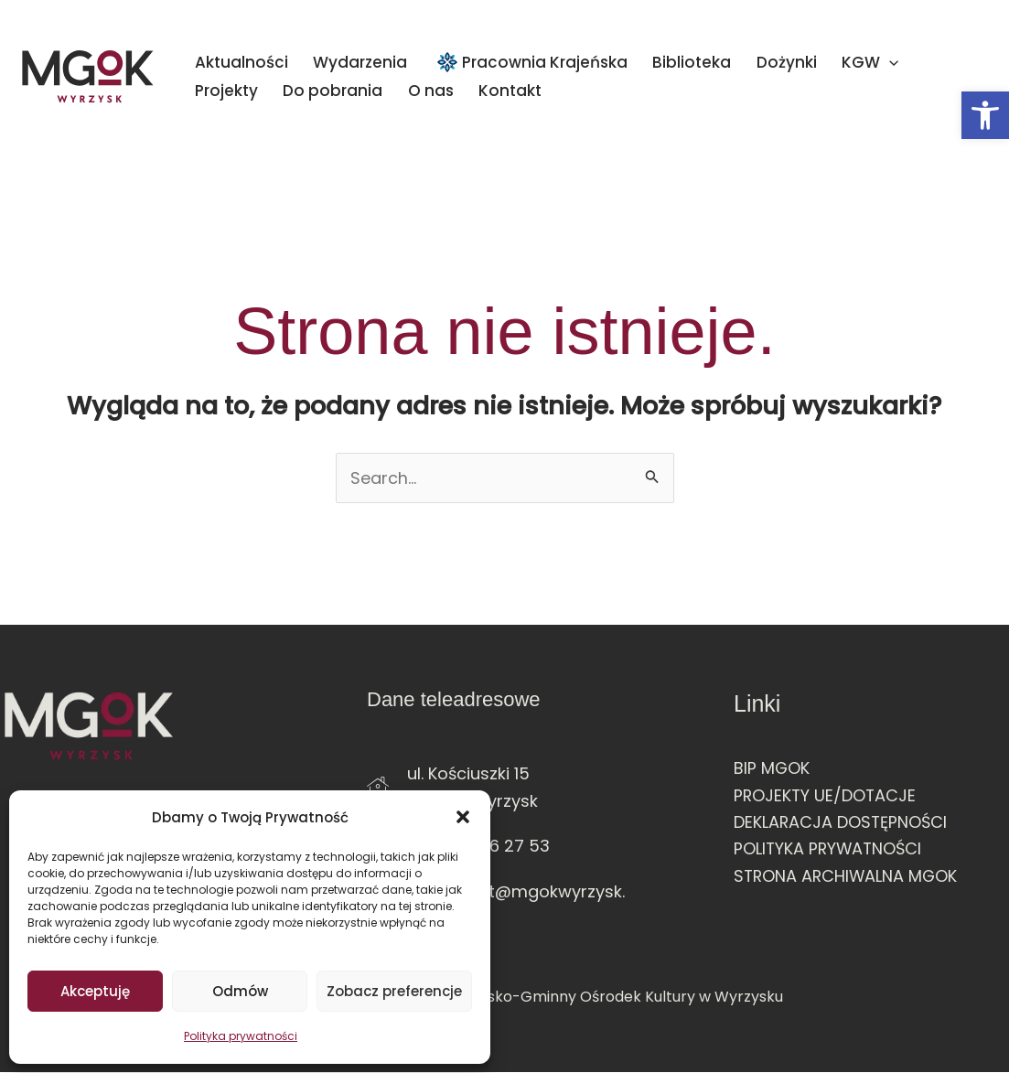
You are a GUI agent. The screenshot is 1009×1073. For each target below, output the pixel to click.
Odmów (240, 991)
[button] (985, 115)
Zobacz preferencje (394, 991)
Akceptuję (95, 991)
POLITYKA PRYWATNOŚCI (830, 849)
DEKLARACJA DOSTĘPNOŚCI (842, 822)
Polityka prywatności (240, 1036)
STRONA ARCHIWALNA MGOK (847, 876)
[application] (802, 62)
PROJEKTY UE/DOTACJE (826, 795)
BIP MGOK (772, 767)
